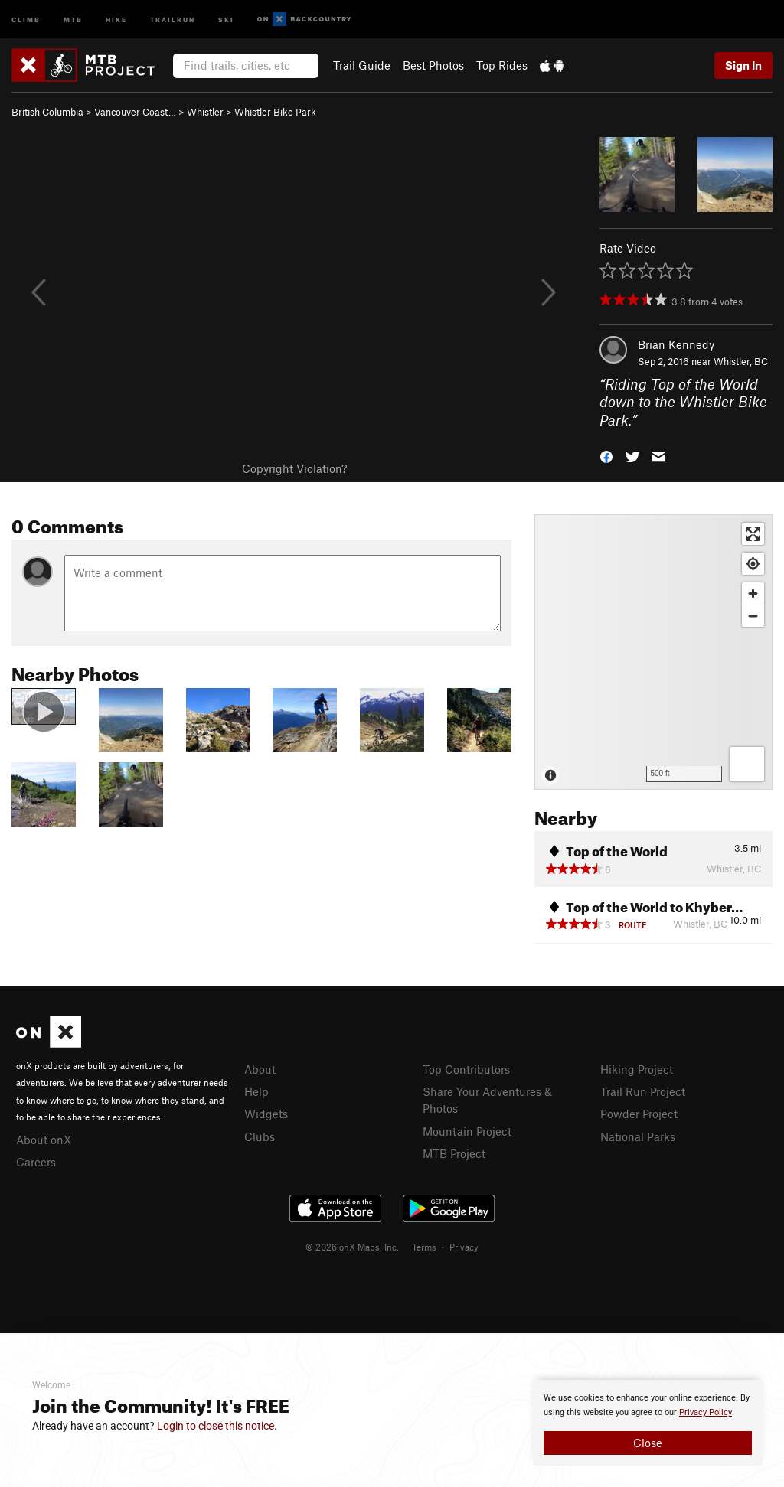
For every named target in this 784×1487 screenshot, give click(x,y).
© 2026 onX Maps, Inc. (352, 1246)
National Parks (637, 1136)
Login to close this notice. (217, 1426)
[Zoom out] (753, 616)
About (260, 1069)
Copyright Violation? (294, 468)
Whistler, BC (741, 361)
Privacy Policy (705, 1412)
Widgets (266, 1113)
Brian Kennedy (676, 344)
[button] (606, 456)
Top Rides (502, 65)
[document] (648, 1423)
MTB (73, 19)
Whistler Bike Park (275, 112)
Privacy (464, 1246)
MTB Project (454, 1153)
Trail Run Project (642, 1091)
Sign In (743, 65)
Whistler (205, 112)
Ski (226, 19)
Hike (116, 19)
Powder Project (639, 1113)
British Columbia (47, 112)
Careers (36, 1162)
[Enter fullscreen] (753, 534)
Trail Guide (361, 65)
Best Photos (433, 65)
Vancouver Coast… (135, 112)
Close (647, 1442)
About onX (43, 1139)
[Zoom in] (753, 593)
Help (256, 1091)
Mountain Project (467, 1131)
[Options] (747, 764)
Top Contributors (466, 1069)
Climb (26, 19)
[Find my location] (753, 564)
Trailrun (172, 19)
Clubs (259, 1136)
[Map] (653, 652)
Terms (424, 1246)
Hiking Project (636, 1069)
